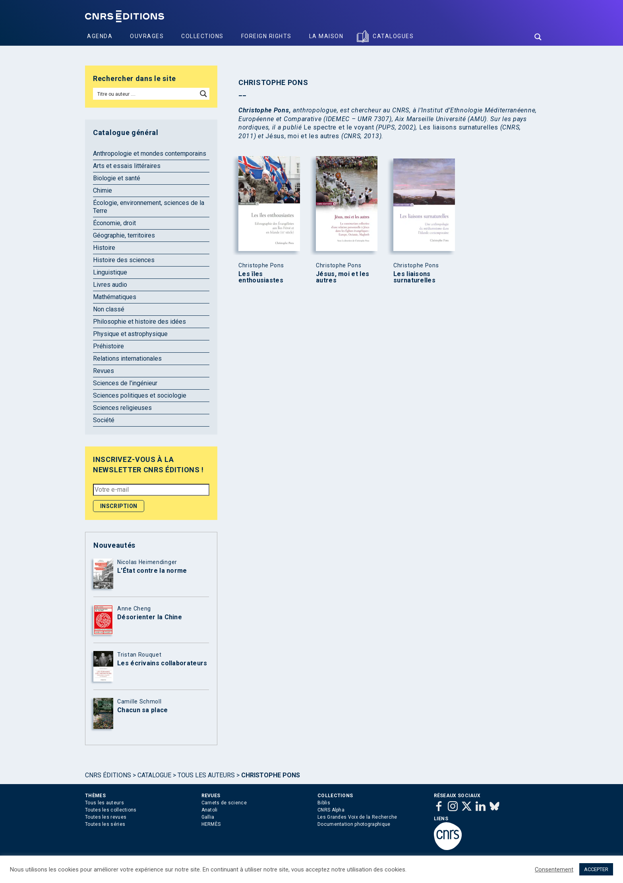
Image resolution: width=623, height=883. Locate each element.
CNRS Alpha (330, 810)
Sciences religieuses (122, 408)
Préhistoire (108, 346)
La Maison (326, 36)
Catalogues (393, 36)
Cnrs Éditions (108, 775)
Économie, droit (114, 223)
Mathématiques (114, 297)
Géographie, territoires (124, 235)
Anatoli (209, 810)
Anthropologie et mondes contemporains (149, 153)
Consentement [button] (554, 869)
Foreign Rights (266, 36)
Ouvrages (147, 36)
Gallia (208, 817)
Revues (103, 371)
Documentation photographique (353, 824)
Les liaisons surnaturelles (414, 277)
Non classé (108, 309)
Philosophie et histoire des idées (139, 321)
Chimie (102, 190)
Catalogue (154, 775)
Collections (202, 36)
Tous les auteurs (206, 775)
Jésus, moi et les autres (342, 277)
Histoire (104, 247)
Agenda (99, 36)
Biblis (323, 803)
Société (103, 420)
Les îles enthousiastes (260, 277)
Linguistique (110, 272)
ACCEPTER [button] (596, 869)
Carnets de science (224, 803)
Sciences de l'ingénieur (125, 383)
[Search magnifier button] (538, 37)
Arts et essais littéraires (127, 166)
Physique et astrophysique (130, 334)
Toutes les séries (105, 824)
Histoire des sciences (124, 260)
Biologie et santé (116, 178)
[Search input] (145, 93)
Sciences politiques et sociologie (139, 395)
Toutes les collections (111, 810)
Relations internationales (127, 358)
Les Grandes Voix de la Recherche (357, 817)
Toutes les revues (105, 817)
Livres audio (110, 284)
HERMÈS (211, 824)
